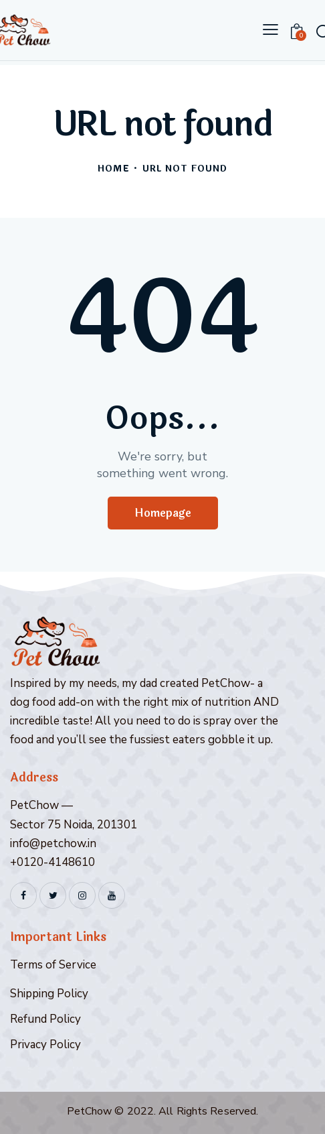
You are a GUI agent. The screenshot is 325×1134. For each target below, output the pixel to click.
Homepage (162, 513)
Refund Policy (45, 1019)
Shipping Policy (49, 993)
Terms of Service (53, 964)
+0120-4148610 (52, 862)
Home (113, 169)
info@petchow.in (53, 843)
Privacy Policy (45, 1044)
